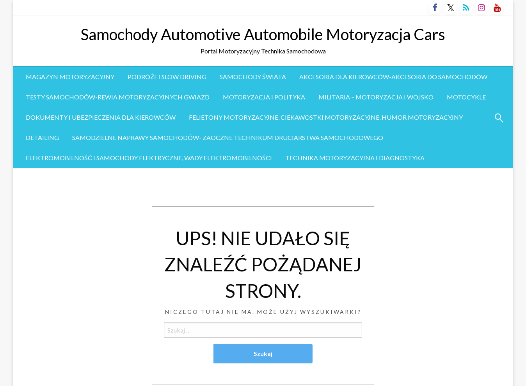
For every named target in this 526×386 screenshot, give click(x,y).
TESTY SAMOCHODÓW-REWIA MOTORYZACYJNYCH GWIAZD (118, 97)
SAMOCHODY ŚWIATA (253, 76)
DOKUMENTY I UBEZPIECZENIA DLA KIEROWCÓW (101, 117)
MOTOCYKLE (466, 97)
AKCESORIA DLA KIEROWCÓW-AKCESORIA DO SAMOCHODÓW (393, 76)
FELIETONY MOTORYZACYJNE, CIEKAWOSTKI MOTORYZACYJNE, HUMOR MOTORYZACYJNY (326, 117)
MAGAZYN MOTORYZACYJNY (70, 76)
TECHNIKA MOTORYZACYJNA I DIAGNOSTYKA (355, 157)
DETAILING (42, 137)
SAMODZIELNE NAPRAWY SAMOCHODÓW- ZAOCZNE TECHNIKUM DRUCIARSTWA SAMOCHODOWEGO (227, 137)
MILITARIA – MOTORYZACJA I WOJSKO (376, 97)
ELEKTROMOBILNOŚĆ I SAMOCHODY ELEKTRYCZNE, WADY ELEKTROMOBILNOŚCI (149, 157)
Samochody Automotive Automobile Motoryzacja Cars (263, 34)
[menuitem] (70, 77)
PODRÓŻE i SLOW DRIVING (167, 76)
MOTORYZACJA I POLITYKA (264, 97)
